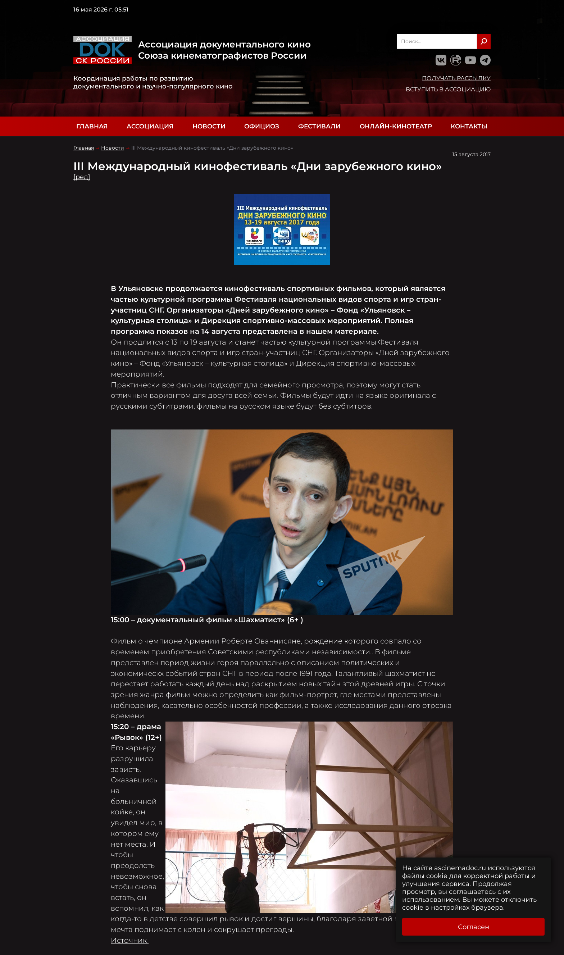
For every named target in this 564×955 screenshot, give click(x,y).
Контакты (469, 126)
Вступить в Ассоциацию (448, 89)
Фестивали (319, 126)
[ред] (81, 177)
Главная (92, 126)
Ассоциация (150, 126)
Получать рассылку (456, 78)
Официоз (261, 126)
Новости (209, 126)
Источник (130, 940)
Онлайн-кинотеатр (396, 126)
